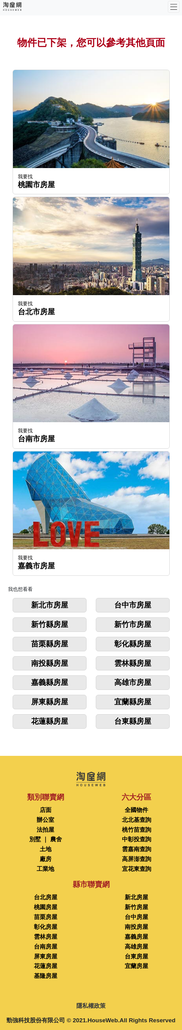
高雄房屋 (136, 946)
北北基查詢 (136, 820)
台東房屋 (136, 956)
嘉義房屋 (136, 936)
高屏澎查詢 (136, 859)
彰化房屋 (45, 927)
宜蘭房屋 (136, 966)
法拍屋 (45, 829)
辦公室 (45, 820)
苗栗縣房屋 (49, 644)
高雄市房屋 (132, 682)
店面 (45, 810)
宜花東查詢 (136, 869)
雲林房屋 (45, 936)
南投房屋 (136, 927)
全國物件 (136, 810)
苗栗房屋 (45, 917)
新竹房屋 (136, 907)
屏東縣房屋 (49, 702)
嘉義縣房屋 (49, 682)
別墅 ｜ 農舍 (45, 839)
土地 (45, 849)
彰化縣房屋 (132, 644)
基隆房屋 (45, 976)
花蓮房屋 (45, 966)
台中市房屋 (132, 605)
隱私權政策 (91, 1005)
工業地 (45, 869)
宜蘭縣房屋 (132, 702)
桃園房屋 (45, 907)
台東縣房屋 (132, 721)
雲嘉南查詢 (136, 849)
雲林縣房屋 (132, 663)
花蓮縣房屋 (49, 721)
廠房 (45, 859)
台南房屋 (45, 946)
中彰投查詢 (136, 839)
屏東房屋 (45, 956)
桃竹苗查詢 (136, 829)
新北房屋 (136, 897)
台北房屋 (45, 897)
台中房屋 (136, 917)
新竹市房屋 (132, 624)
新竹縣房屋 (49, 624)
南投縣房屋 (49, 663)
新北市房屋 (49, 605)
